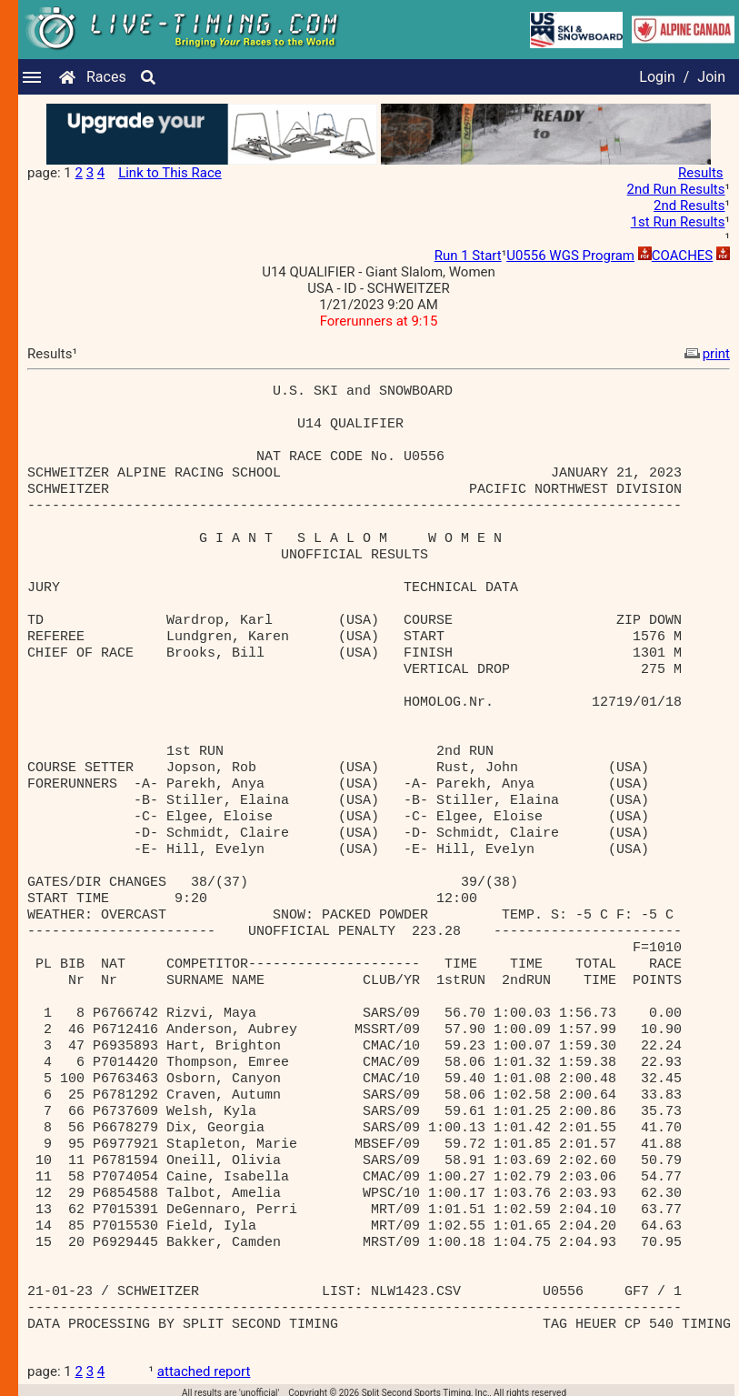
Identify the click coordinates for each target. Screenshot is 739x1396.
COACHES (683, 255)
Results (701, 173)
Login (656, 76)
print (705, 354)
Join (711, 76)
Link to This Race (170, 173)
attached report (204, 1371)
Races (106, 76)
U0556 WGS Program (570, 255)
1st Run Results (678, 222)
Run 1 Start (468, 255)
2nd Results (689, 205)
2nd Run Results (676, 189)
